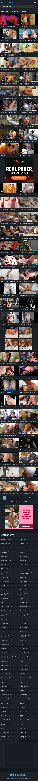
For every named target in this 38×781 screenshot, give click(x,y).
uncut (24, 690)
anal (5, 547)
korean (5, 736)
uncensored (25, 686)
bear (4, 577)
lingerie (24, 552)
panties (24, 602)
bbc (4, 564)
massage (24, 560)
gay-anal (6, 677)
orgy (23, 594)
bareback (6, 560)
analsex (5, 556)
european (6, 631)
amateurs (6, 543)
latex (4, 740)
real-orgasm (26, 627)
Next (25, 502)
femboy (5, 648)
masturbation (26, 573)
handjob (6, 686)
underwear (25, 698)
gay (4, 665)
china (4, 585)
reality (24, 631)
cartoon (5, 581)
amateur (6, 539)
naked (24, 577)
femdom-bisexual (8, 656)
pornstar (25, 615)
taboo (23, 665)
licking (24, 547)
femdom (6, 652)
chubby (5, 594)
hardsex (5, 698)
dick (4, 615)
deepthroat (7, 610)
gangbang (6, 661)
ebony (5, 623)
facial (5, 640)
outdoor (25, 598)
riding (24, 640)
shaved (24, 648)
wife (23, 724)
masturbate (25, 564)
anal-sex (6, 552)
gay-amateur (7, 673)
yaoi (23, 728)
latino (24, 543)
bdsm (5, 568)
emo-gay (6, 627)
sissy (23, 661)
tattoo (24, 669)
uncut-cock (25, 694)
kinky (4, 728)
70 (12, 502)
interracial (6, 703)
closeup (5, 598)
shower (24, 656)
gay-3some (7, 669)
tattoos (24, 673)
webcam (24, 719)
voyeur (24, 715)
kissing (5, 732)
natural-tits (25, 581)
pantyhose (25, 606)
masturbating (26, 568)
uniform (24, 703)
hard (4, 690)
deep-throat (7, 606)
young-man (25, 732)
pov (23, 619)
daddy (5, 602)
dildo (5, 619)
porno (24, 610)
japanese (6, 711)
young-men (25, 736)
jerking (5, 724)
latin (23, 539)
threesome (25, 677)
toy (23, 682)
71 (16, 502)
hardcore (6, 694)
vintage (24, 711)
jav (3, 715)
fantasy (5, 644)
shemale (24, 652)
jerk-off (5, 719)
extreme (5, 635)
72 (20, 502)
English (35, 2)
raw (23, 623)
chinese (5, 589)
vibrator (24, 707)
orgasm (24, 589)
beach (5, 573)
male (23, 556)
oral (23, 585)
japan (5, 707)
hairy (5, 682)
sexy (23, 644)
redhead (24, 635)
